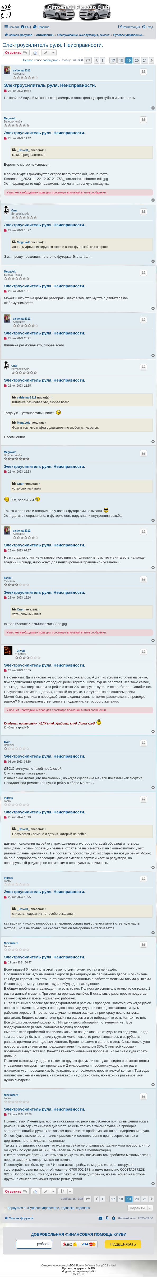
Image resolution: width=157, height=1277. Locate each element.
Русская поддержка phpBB (78, 1268)
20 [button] (137, 60)
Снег (14, 210)
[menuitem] (25, 27)
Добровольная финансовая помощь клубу (78, 1234)
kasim (7, 578)
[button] (88, 60)
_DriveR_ (23, 150)
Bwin (7, 741)
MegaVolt (10, 118)
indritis (8, 797)
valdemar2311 (21, 70)
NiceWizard (11, 943)
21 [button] (145, 60)
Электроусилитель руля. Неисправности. (53, 45)
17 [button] (113, 60)
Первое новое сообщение (40, 60)
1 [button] (102, 60)
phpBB (69, 1265)
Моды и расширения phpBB (78, 1271)
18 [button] (121, 60)
